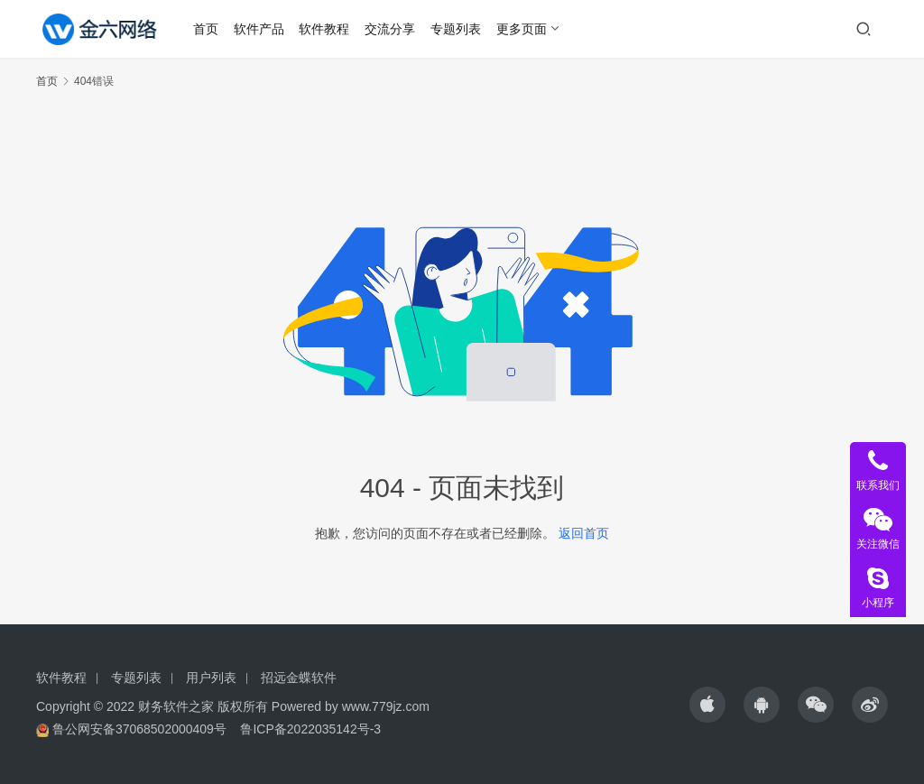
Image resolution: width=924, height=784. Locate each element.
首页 (206, 29)
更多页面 (522, 29)
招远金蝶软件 (299, 677)
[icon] (707, 705)
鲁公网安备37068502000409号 (139, 729)
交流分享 (390, 29)
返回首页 (584, 533)
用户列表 (211, 677)
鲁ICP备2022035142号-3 (310, 729)
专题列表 (456, 29)
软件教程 (325, 29)
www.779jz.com (386, 706)
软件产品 (260, 29)
